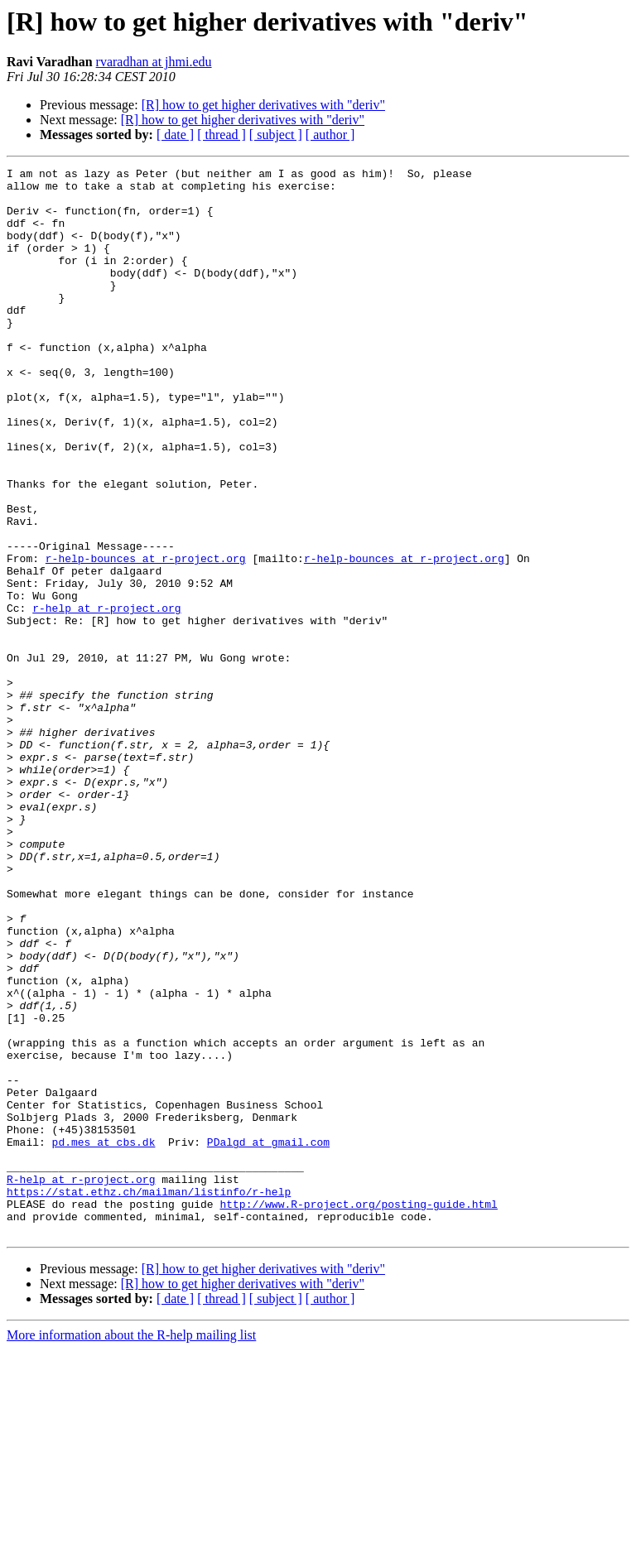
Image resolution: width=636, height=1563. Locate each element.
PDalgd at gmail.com (268, 1337)
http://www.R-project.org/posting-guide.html (358, 1412)
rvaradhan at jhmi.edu (154, 62)
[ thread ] (221, 134)
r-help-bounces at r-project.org (146, 637)
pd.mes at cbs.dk (104, 1337)
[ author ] (330, 134)
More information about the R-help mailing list (131, 1548)
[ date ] (175, 134)
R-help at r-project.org (81, 1382)
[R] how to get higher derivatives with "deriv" (263, 105)
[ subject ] (275, 134)
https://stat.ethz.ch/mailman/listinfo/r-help (149, 1397)
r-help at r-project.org (106, 697)
